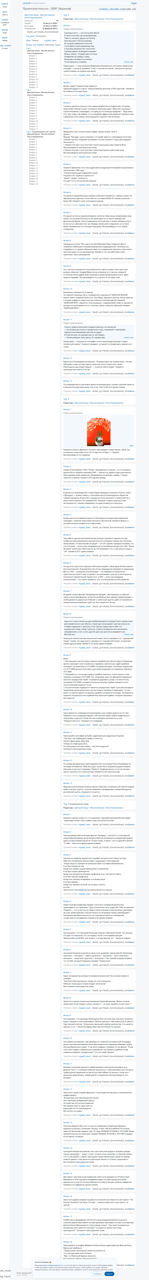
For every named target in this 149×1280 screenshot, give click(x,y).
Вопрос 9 (67, 266)
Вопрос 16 (67, 1196)
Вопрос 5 (67, 164)
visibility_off (106, 9)
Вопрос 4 (67, 128)
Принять (109, 1274)
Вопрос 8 (67, 240)
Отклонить (98, 1274)
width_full (130, 9)
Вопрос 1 (67, 25)
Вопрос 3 (67, 102)
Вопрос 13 (67, 381)
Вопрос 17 (67, 1216)
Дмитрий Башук (31, 15)
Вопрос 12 (67, 358)
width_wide (119, 9)
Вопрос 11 (67, 319)
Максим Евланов (47, 15)
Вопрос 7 (67, 212)
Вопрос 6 (67, 192)
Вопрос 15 (67, 1173)
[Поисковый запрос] (78, 3)
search (26, 3)
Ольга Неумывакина (33, 17)
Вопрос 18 (67, 1242)
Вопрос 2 (67, 82)
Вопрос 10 (67, 289)
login (134, 3)
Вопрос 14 (67, 1148)
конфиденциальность (55, 1265)
